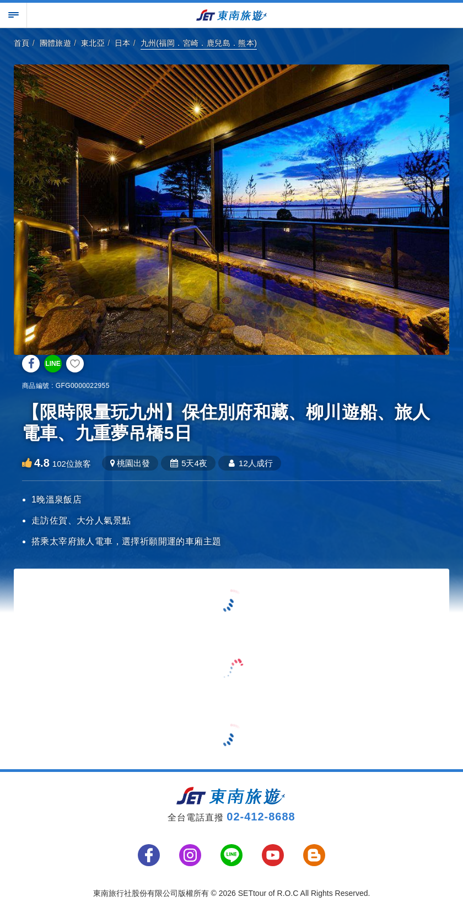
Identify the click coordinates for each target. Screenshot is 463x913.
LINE (52, 364)
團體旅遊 (56, 43)
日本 (123, 43)
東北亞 (93, 43)
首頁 (22, 43)
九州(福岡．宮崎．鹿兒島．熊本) (199, 43)
